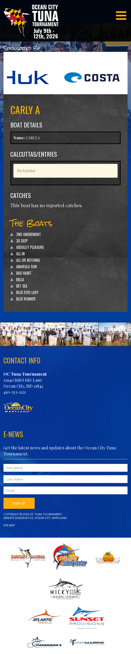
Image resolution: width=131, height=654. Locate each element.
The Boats (31, 223)
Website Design (14, 518)
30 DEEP (22, 241)
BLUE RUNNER (26, 299)
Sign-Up (19, 503)
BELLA (20, 279)
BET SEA (21, 286)
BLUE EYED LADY (27, 292)
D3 (31, 518)
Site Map (9, 525)
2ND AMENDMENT (28, 234)
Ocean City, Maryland (51, 518)
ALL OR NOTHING (28, 260)
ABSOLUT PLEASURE (30, 247)
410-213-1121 (14, 392)
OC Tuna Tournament (25, 374)
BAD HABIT (23, 273)
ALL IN (20, 253)
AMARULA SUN (26, 266)
